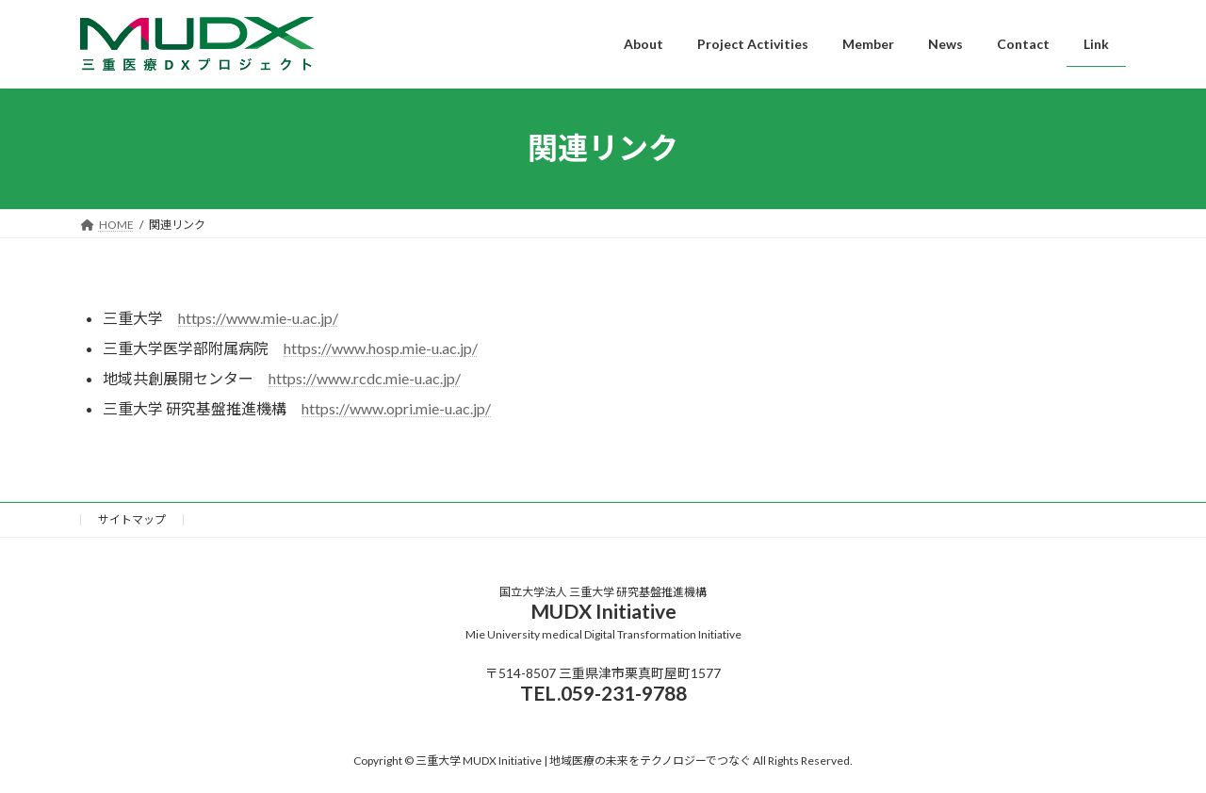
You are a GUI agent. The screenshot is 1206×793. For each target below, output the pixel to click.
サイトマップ (132, 519)
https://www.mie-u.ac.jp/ (258, 318)
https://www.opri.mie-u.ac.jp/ (396, 408)
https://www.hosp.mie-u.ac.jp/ (381, 348)
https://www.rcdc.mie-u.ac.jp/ (365, 378)
